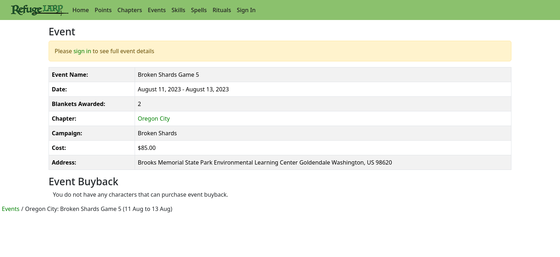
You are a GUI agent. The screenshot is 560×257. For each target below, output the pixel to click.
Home (80, 10)
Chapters (130, 10)
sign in (82, 51)
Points (103, 10)
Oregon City (154, 118)
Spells (199, 10)
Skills (178, 10)
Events (157, 10)
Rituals (221, 10)
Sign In (246, 10)
